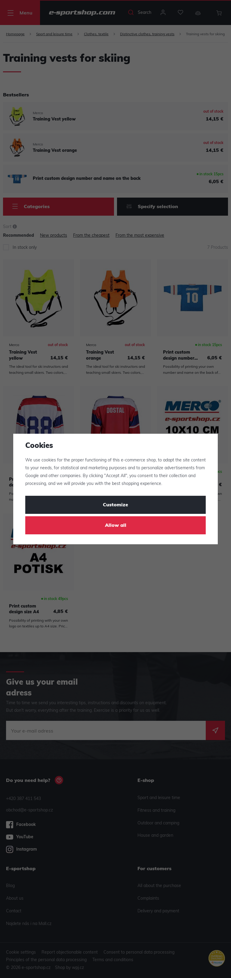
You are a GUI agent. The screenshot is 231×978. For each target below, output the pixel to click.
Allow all (115, 525)
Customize (115, 505)
